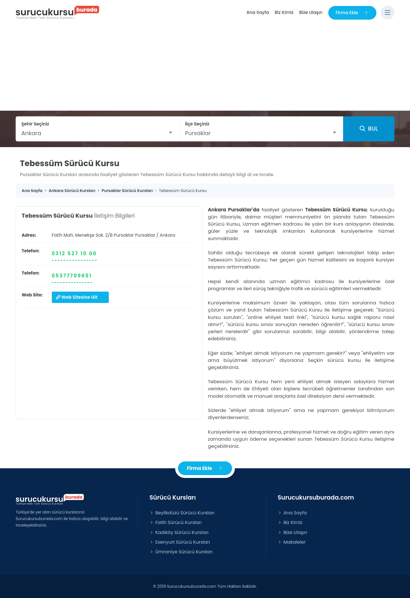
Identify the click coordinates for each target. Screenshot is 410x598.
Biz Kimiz (284, 12)
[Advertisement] (205, 68)
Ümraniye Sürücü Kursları (181, 551)
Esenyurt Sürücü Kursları (179, 542)
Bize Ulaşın (311, 12)
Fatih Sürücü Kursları (175, 522)
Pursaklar (145, 235)
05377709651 (72, 275)
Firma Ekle (352, 12)
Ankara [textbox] (31, 133)
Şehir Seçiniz (35, 124)
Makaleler (292, 542)
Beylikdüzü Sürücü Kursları (181, 513)
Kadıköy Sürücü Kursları (178, 532)
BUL (369, 129)
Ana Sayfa (257, 12)
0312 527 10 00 (74, 253)
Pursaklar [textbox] (198, 133)
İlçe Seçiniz (197, 124)
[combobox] (97, 133)
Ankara (167, 235)
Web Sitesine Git (77, 297)
